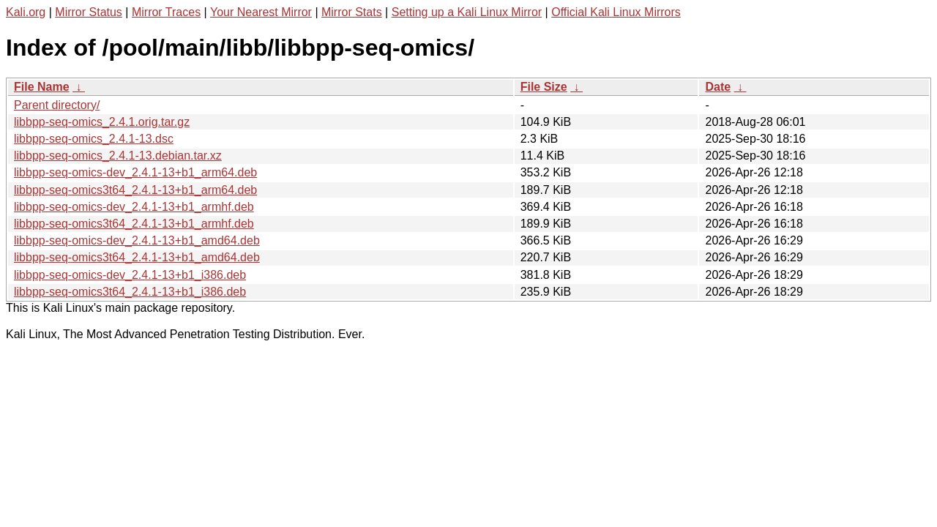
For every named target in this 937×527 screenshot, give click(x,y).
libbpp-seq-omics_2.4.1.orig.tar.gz (102, 122)
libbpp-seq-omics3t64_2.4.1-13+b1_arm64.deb (135, 190)
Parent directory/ (57, 105)
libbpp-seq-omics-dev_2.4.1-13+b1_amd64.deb (137, 240)
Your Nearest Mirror (261, 12)
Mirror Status (88, 12)
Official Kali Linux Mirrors (616, 12)
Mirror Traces (166, 12)
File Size (543, 87)
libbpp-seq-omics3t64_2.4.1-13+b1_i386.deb (130, 291)
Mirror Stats (351, 12)
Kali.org (25, 12)
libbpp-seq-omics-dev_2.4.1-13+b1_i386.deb (130, 275)
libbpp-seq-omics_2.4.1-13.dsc (93, 138)
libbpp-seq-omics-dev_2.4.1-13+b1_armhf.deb (134, 207)
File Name (42, 87)
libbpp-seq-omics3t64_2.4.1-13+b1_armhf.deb (134, 223)
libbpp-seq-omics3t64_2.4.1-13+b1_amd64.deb (137, 257)
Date (718, 87)
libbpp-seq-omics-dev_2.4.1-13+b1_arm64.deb (135, 172)
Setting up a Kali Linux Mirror (467, 12)
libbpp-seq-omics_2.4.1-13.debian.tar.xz (118, 155)
